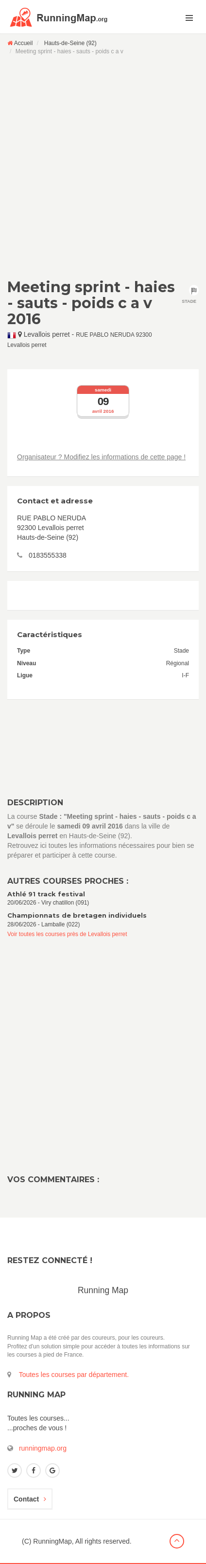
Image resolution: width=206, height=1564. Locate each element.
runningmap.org (43, 1448)
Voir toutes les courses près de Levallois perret (67, 934)
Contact (30, 1499)
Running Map (103, 1290)
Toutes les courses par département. (74, 1374)
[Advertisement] (103, 166)
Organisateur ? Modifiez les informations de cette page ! (101, 457)
